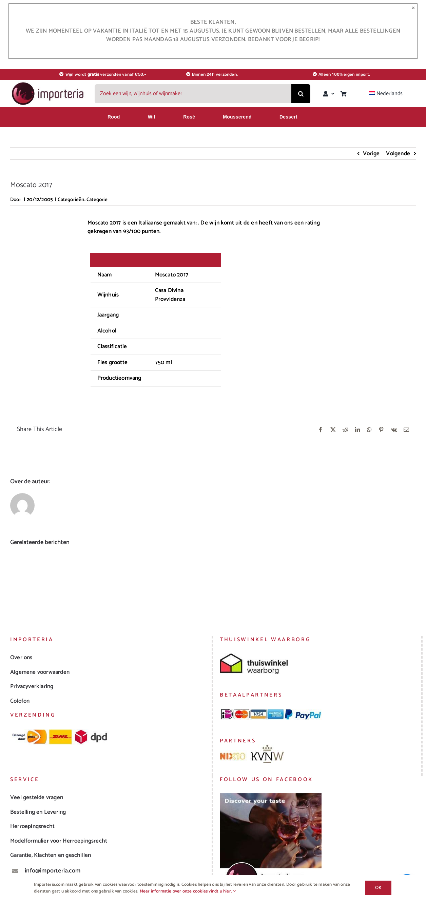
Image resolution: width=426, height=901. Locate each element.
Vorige (371, 153)
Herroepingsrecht (32, 826)
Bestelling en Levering (38, 812)
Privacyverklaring (31, 686)
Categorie (97, 199)
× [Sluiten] (413, 8)
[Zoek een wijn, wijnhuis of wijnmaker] (193, 93)
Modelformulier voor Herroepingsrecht (58, 841)
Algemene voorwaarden (40, 672)
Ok (378, 888)
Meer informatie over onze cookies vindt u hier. (188, 891)
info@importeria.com (52, 871)
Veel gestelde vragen (36, 797)
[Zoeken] (300, 93)
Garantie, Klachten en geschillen (50, 855)
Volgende (398, 153)
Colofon (20, 701)
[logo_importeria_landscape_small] (48, 84)
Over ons (21, 657)
